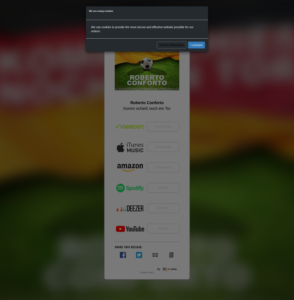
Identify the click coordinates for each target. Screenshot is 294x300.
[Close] (204, 14)
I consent (196, 45)
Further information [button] (171, 45)
